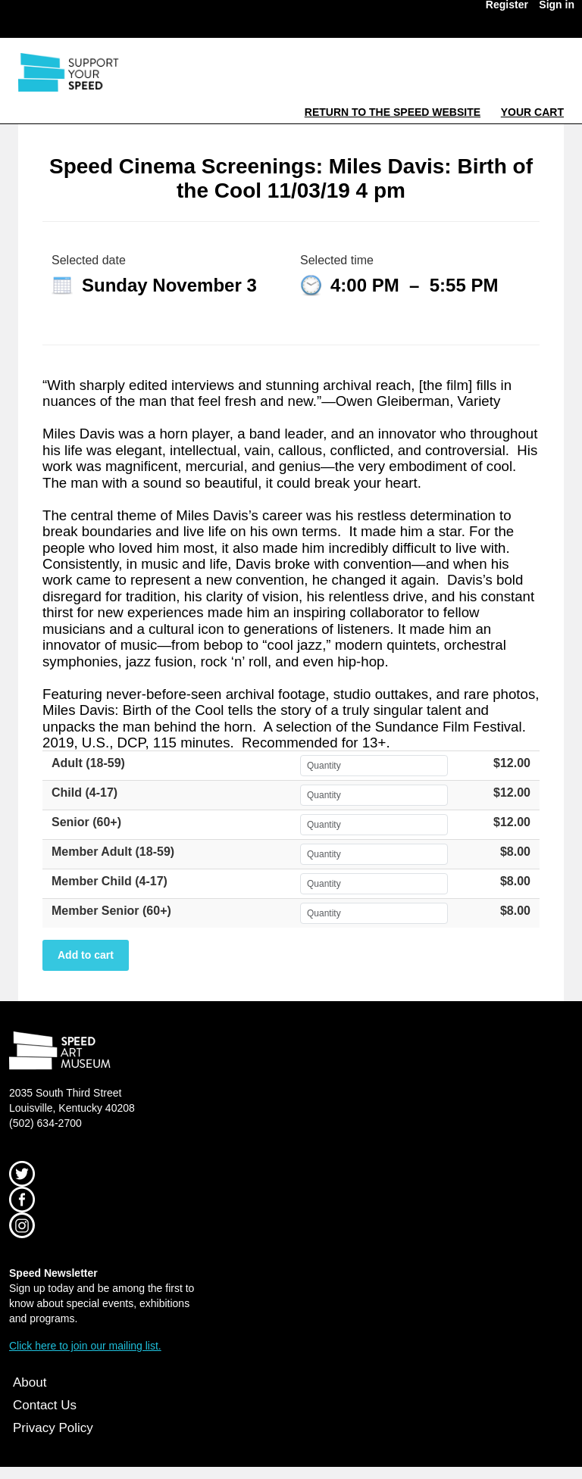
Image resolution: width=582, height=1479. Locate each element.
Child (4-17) (84, 792)
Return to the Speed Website (392, 112)
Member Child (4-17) (109, 881)
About (29, 1382)
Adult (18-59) (88, 763)
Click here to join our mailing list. (85, 1346)
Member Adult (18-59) (113, 851)
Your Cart (532, 112)
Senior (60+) (86, 822)
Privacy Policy (53, 1428)
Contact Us (45, 1405)
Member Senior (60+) (111, 910)
